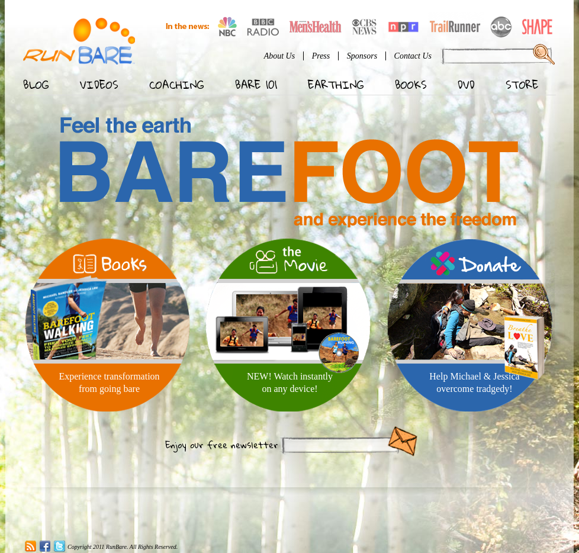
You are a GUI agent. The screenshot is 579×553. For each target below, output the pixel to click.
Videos (99, 85)
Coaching (176, 85)
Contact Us (413, 56)
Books (411, 85)
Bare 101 (256, 85)
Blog (36, 85)
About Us (279, 56)
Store (522, 85)
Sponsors (362, 56)
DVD (466, 85)
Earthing (336, 85)
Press (321, 56)
